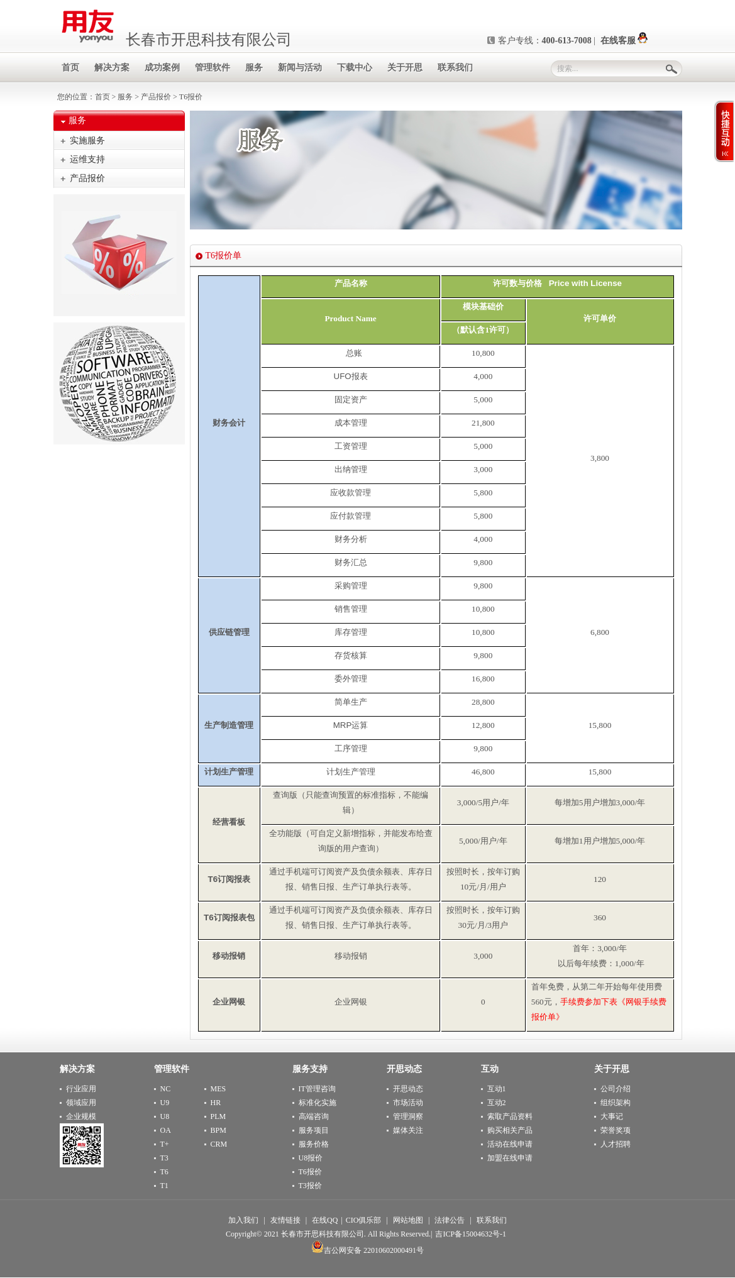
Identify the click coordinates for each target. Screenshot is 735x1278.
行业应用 (81, 1088)
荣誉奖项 (615, 1130)
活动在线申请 (510, 1144)
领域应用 (81, 1102)
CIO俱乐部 (364, 1220)
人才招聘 (615, 1144)
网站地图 (408, 1220)
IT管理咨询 (317, 1088)
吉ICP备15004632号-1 (470, 1234)
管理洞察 (408, 1116)
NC (165, 1088)
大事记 (611, 1116)
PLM (218, 1116)
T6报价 (310, 1171)
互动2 (496, 1102)
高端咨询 (314, 1116)
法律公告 (449, 1220)
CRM (219, 1144)
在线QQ (325, 1220)
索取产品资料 (510, 1116)
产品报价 (156, 96)
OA (165, 1130)
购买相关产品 (510, 1130)
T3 (164, 1158)
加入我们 (243, 1220)
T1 (164, 1185)
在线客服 (624, 40)
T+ (164, 1144)
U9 (165, 1102)
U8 (165, 1116)
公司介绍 (615, 1088)
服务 (125, 96)
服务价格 (314, 1144)
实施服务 (87, 140)
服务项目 (314, 1130)
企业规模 (81, 1116)
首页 (102, 96)
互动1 (496, 1088)
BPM (218, 1130)
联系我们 (492, 1220)
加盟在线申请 (510, 1158)
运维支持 (87, 159)
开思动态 (408, 1088)
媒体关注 (408, 1130)
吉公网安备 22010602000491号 (367, 1250)
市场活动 (408, 1102)
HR (216, 1102)
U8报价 (311, 1158)
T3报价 (310, 1185)
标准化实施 (317, 1102)
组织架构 (615, 1102)
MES (218, 1088)
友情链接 (285, 1220)
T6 (164, 1171)
